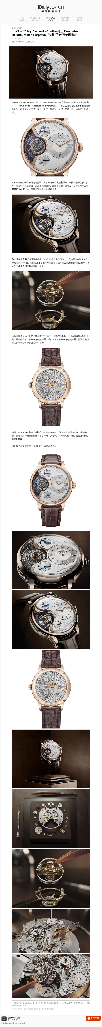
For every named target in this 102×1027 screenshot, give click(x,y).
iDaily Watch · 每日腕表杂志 (12, 1019)
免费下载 (93, 1018)
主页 (22, 19)
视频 (79, 19)
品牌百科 (66, 19)
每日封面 (35, 19)
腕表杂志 (50, 19)
